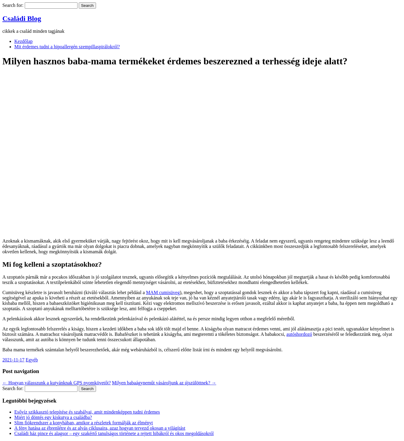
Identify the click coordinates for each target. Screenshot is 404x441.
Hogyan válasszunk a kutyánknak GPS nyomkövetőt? (56, 382)
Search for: (13, 5)
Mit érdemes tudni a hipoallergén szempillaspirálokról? (67, 46)
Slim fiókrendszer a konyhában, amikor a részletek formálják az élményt (83, 422)
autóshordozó (299, 334)
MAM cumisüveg (163, 292)
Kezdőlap (23, 41)
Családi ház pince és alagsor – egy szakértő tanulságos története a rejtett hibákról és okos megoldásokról (114, 433)
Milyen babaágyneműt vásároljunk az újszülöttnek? (164, 382)
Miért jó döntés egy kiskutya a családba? (53, 417)
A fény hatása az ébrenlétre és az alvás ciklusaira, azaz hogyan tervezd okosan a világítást (99, 428)
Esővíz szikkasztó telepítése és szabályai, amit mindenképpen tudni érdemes (87, 411)
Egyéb (32, 359)
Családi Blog (21, 18)
